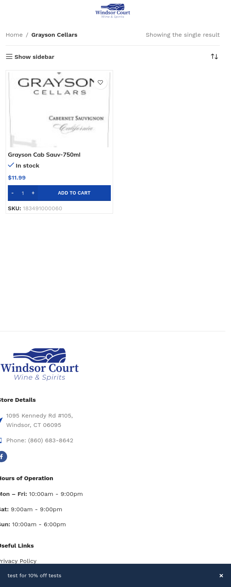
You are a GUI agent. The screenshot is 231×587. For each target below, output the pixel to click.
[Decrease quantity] (12, 193)
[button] (59, 193)
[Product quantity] (22, 193)
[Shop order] (214, 57)
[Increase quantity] (33, 193)
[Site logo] (112, 10)
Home (14, 34)
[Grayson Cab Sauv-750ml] (59, 109)
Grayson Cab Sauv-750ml (44, 154)
